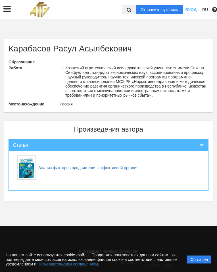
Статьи (20, 145)
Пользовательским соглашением (67, 264)
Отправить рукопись (159, 9)
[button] (7, 9)
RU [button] (205, 9)
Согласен (199, 259)
